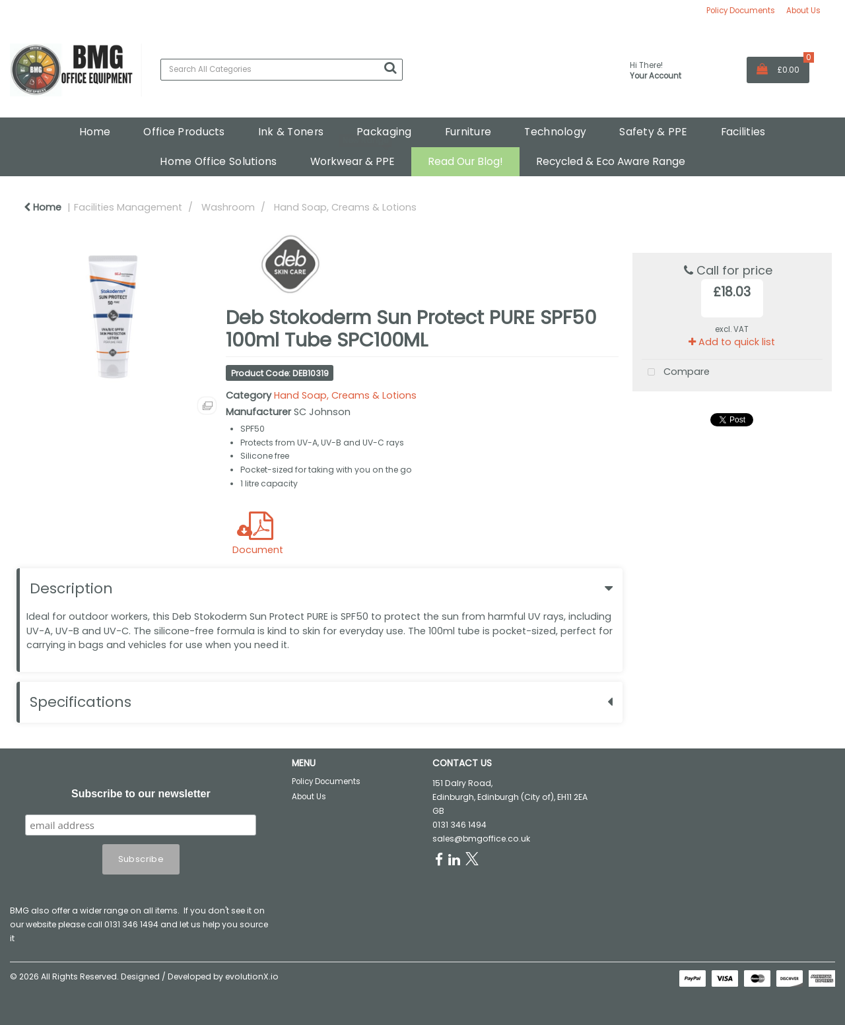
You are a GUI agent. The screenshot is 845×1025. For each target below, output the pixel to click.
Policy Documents (740, 10)
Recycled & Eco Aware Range (610, 161)
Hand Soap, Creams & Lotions (345, 207)
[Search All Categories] (281, 70)
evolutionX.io (252, 976)
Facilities (743, 132)
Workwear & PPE (352, 161)
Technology (555, 132)
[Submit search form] (390, 68)
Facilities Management (128, 207)
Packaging (384, 132)
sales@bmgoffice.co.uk (481, 838)
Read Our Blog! (465, 161)
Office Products (183, 132)
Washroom (228, 207)
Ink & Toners (290, 132)
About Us (803, 10)
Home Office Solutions (218, 161)
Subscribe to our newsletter (141, 793)
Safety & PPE (653, 132)
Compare (676, 372)
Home (94, 132)
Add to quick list (732, 341)
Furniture (468, 132)
